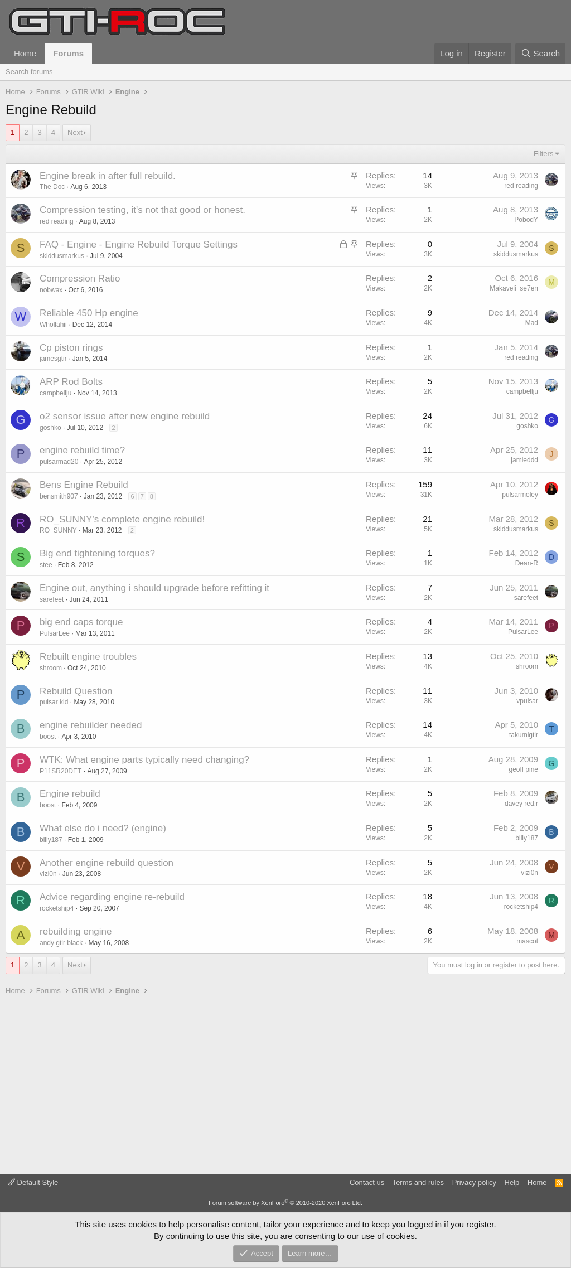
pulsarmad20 (59, 462)
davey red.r (521, 803)
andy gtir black (61, 943)
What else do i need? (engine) (103, 828)
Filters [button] (543, 153)
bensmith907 (59, 496)
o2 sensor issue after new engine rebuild (125, 416)
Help (512, 1182)
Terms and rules (418, 1182)
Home (25, 53)
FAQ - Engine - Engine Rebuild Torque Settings (139, 244)
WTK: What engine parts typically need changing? (144, 759)
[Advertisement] (285, 1085)
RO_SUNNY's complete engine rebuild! (122, 519)
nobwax (51, 290)
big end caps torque (81, 622)
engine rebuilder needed (91, 725)
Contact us (367, 1182)
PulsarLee (55, 633)
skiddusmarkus (62, 256)
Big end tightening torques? (97, 553)
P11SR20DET (60, 771)
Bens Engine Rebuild (84, 485)
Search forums (29, 71)
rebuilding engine (76, 931)
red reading (521, 186)
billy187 (51, 840)
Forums (68, 53)
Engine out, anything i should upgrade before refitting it (154, 588)
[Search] (540, 53)
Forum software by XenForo (285, 1202)
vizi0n (48, 874)
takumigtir (523, 735)
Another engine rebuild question (106, 863)
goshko (50, 428)
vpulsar (527, 701)
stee (46, 565)
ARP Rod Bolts (71, 381)
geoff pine (524, 769)
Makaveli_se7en (514, 288)
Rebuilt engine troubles (88, 656)
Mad (531, 323)
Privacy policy (474, 1182)
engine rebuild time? (82, 450)
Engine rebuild (70, 793)
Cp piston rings (71, 347)
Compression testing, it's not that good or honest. (142, 210)
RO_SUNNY (58, 530)
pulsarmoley (520, 495)
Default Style (33, 1182)
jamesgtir (53, 358)
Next (75, 132)
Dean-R (526, 563)
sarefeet (52, 599)
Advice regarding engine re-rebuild (112, 897)
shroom (51, 668)
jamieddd (524, 460)
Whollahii (53, 324)
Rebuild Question (76, 691)
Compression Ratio (80, 278)
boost (48, 737)
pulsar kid (54, 702)
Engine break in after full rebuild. (108, 176)
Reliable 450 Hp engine (89, 313)
